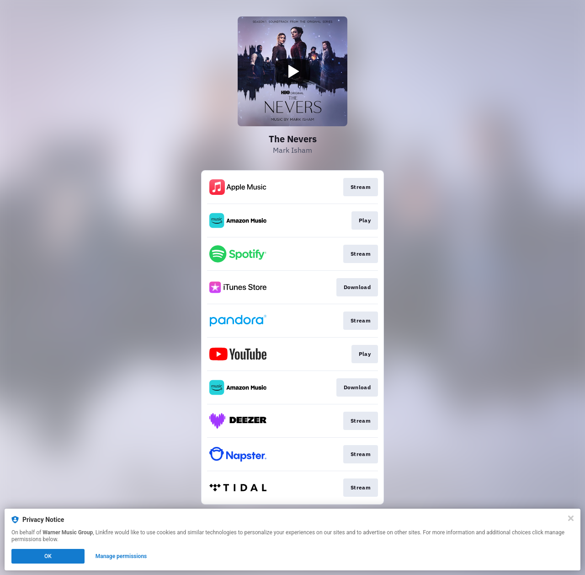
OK (48, 556)
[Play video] (292, 71)
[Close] (571, 518)
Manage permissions (121, 556)
